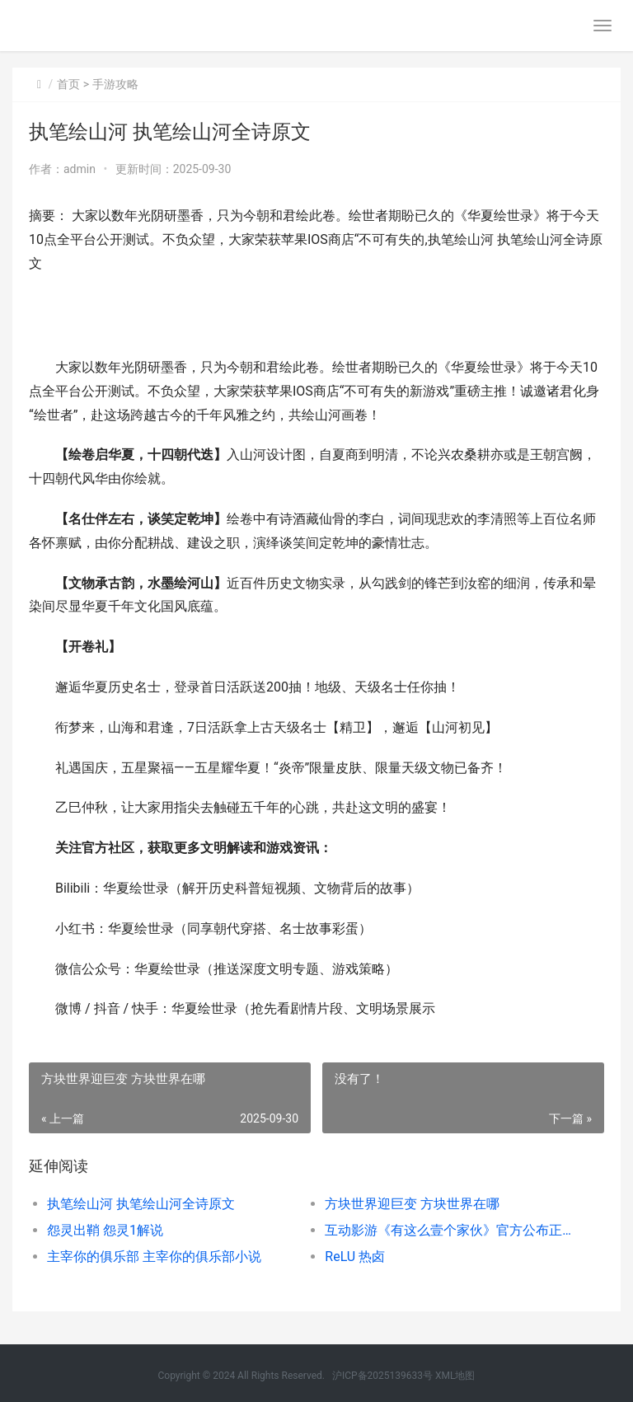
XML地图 (455, 1375)
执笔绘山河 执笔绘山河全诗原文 (141, 1204)
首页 (68, 84)
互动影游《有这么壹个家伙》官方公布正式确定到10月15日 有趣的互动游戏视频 (450, 1230)
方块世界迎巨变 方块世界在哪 (412, 1204)
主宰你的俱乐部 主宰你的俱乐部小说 (154, 1256)
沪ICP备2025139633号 (382, 1375)
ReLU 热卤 (355, 1256)
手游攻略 (115, 84)
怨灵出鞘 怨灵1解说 (105, 1230)
